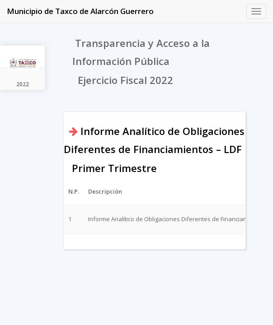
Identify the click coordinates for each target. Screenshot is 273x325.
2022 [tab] (22, 84)
